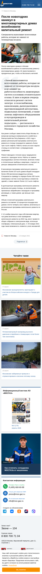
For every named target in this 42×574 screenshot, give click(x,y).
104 (15, 528)
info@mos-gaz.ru (16, 501)
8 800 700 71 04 (28, 5)
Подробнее (12, 565)
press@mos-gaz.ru (17, 494)
